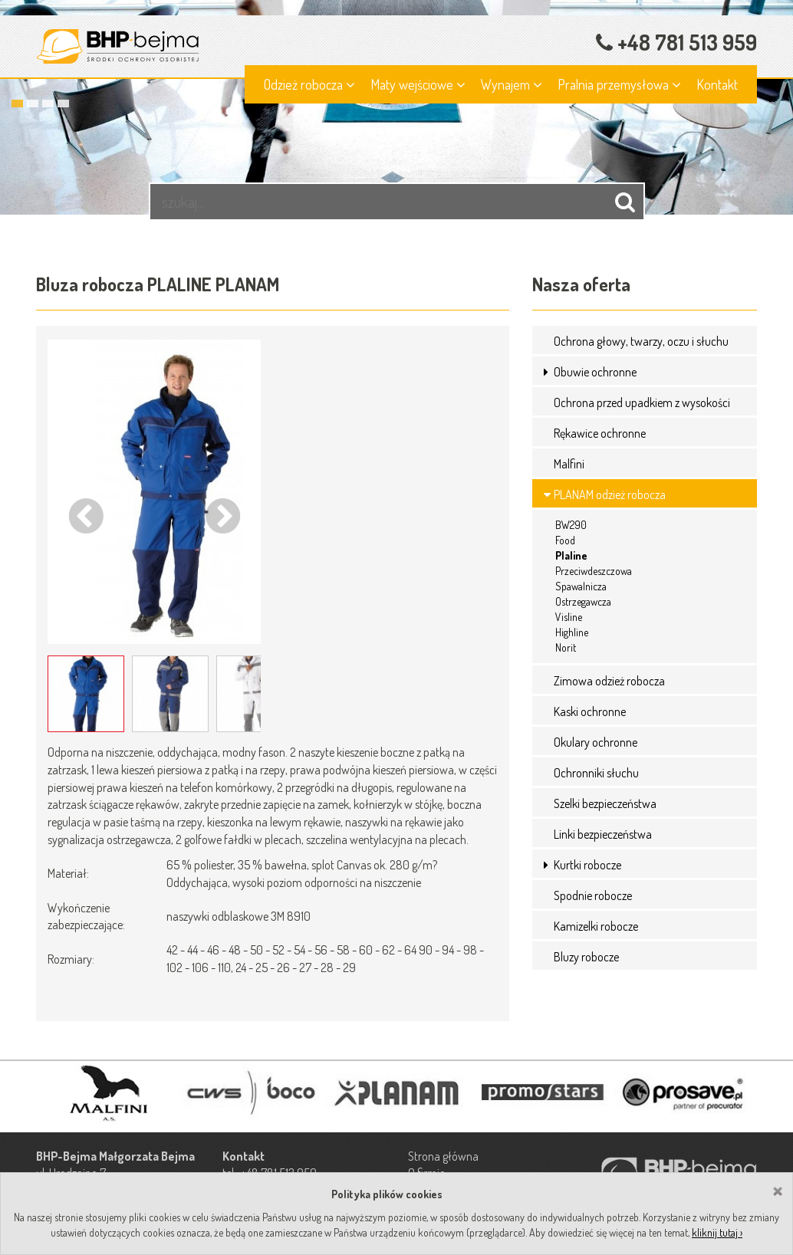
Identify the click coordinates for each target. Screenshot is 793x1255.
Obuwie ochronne (595, 371)
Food (565, 540)
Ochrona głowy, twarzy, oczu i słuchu (641, 341)
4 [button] (63, 103)
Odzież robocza (309, 84)
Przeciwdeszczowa (593, 570)
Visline (568, 616)
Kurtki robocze (587, 864)
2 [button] (32, 103)
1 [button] (17, 103)
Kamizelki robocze (596, 926)
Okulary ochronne (595, 742)
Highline (571, 632)
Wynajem (511, 84)
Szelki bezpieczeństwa (605, 803)
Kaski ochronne (590, 711)
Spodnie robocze (593, 895)
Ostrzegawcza (583, 601)
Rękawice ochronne (600, 433)
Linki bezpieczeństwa (603, 834)
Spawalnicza (581, 586)
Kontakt (717, 84)
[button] (547, 372)
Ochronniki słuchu (596, 772)
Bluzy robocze (586, 956)
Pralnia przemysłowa (619, 84)
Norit (565, 647)
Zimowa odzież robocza (609, 680)
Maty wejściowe (418, 84)
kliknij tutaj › (717, 1232)
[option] (396, 107)
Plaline (571, 555)
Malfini (569, 463)
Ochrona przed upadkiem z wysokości (642, 402)
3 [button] (48, 103)
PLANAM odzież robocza (610, 494)
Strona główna (443, 1156)
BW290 (571, 524)
